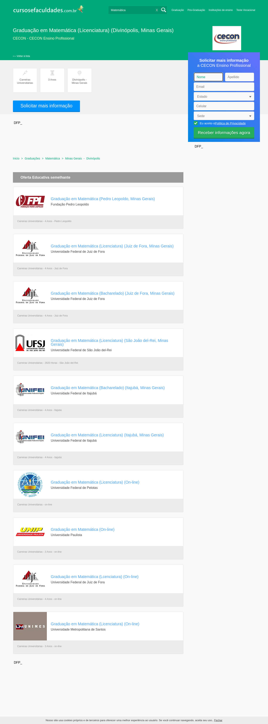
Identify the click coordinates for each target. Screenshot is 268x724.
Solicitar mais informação (47, 105)
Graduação (177, 10)
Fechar (218, 720)
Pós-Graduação (196, 10)
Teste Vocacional (245, 10)
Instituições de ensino (221, 10)
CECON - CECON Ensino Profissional (43, 38)
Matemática (52, 158)
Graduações (32, 158)
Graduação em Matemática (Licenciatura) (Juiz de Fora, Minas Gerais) (112, 246)
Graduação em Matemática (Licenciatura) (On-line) (95, 482)
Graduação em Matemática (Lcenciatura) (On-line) (95, 576)
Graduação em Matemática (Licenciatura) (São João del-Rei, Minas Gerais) (109, 342)
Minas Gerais (73, 158)
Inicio (16, 158)
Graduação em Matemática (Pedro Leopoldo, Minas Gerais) (103, 199)
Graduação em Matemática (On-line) (83, 529)
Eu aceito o (222, 123)
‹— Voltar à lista (21, 56)
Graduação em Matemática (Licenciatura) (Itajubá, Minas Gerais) (107, 435)
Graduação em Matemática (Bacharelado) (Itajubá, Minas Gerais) (108, 388)
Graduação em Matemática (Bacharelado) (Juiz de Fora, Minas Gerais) (113, 293)
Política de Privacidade (230, 123)
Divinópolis (93, 158)
